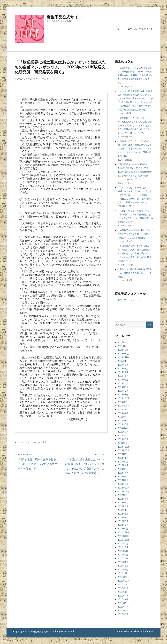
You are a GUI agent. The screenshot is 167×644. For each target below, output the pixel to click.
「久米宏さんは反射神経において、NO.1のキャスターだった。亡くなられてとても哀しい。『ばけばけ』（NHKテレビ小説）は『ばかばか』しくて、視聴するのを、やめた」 (135, 195)
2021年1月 (123, 573)
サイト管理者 (42, 78)
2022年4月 (123, 517)
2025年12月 (123, 353)
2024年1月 (123, 439)
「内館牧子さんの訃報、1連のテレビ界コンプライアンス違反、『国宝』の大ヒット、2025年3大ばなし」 (135, 234)
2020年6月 (123, 599)
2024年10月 (124, 405)
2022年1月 (123, 528)
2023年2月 (123, 480)
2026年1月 (123, 350)
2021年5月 (123, 558)
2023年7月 (123, 461)
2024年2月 (123, 435)
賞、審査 (42, 442)
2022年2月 (123, 525)
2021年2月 (123, 569)
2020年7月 (123, 595)
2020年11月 (123, 581)
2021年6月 (123, 554)
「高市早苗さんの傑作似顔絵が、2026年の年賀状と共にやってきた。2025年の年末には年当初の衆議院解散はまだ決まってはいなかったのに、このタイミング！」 (135, 172)
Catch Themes (146, 631)
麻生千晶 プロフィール (140, 29)
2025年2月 (123, 390)
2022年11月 (123, 491)
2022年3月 (123, 521)
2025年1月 (123, 394)
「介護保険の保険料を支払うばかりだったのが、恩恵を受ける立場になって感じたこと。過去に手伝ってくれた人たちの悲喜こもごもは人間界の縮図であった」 (135, 253)
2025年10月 (123, 361)
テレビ (34, 442)
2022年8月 (123, 502)
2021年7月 (123, 551)
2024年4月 (123, 428)
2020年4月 (123, 607)
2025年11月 (123, 357)
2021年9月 (123, 543)
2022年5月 (123, 513)
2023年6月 (123, 465)
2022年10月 (123, 495)
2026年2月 (123, 346)
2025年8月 (123, 368)
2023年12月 (123, 443)
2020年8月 (123, 592)
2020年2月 (123, 614)
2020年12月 (124, 577)
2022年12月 (123, 487)
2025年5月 (123, 379)
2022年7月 (123, 506)
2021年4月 (123, 562)
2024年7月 (123, 417)
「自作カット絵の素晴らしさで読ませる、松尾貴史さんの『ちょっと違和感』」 (135, 273)
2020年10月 (124, 584)
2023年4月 (123, 472)
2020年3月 (123, 610)
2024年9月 (123, 409)
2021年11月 (123, 536)
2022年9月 (123, 498)
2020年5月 (123, 603)
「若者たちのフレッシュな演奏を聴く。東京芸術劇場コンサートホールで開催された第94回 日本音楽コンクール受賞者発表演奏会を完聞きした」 (135, 75)
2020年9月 (123, 588)
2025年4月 (123, 383)
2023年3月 (123, 476)
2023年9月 (123, 454)
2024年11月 (123, 402)
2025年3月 (123, 387)
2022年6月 (123, 510)
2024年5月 (123, 424)
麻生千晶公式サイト (64, 17)
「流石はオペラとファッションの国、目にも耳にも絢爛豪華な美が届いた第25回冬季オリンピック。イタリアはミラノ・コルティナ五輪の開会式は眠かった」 (135, 148)
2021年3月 (123, 566)
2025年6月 (123, 376)
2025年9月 (123, 364)
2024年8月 (123, 413)
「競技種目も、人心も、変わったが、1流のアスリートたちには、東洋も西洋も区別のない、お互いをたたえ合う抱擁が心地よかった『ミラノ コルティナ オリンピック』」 (136, 125)
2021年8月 (123, 547)
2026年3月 (123, 342)
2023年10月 (123, 450)
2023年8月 (123, 458)
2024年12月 (124, 398)
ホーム (120, 29)
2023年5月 (123, 469)
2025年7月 (123, 372)
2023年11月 (123, 446)
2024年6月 (123, 420)
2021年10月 (123, 539)
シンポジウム (23, 442)
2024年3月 (123, 432)
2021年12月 (123, 532)
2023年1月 (123, 484)
